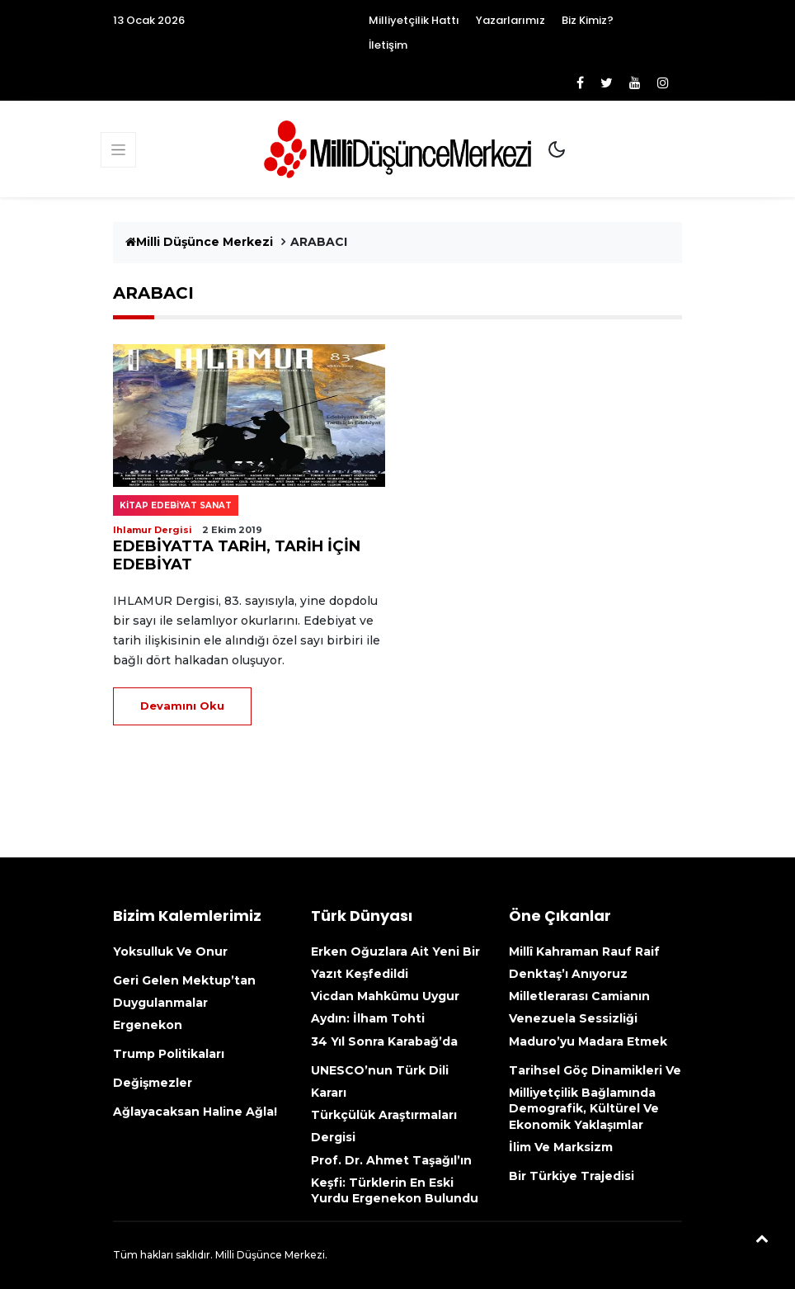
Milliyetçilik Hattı (414, 20)
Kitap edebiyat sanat (176, 505)
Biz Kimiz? (588, 20)
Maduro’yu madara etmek (588, 1041)
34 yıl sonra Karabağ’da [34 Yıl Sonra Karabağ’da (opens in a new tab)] (384, 1041)
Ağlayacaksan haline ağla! (195, 1111)
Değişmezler (152, 1082)
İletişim (388, 45)
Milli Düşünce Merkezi (199, 241)
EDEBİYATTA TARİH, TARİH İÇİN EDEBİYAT (236, 555)
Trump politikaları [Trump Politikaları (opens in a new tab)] (168, 1053)
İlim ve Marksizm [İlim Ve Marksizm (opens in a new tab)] (561, 1147)
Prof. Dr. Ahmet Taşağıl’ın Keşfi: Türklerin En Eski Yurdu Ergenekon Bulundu (394, 1179)
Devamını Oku (182, 705)
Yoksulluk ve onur (170, 951)
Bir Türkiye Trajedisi (571, 1176)
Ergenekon (147, 1025)
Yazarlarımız (510, 20)
